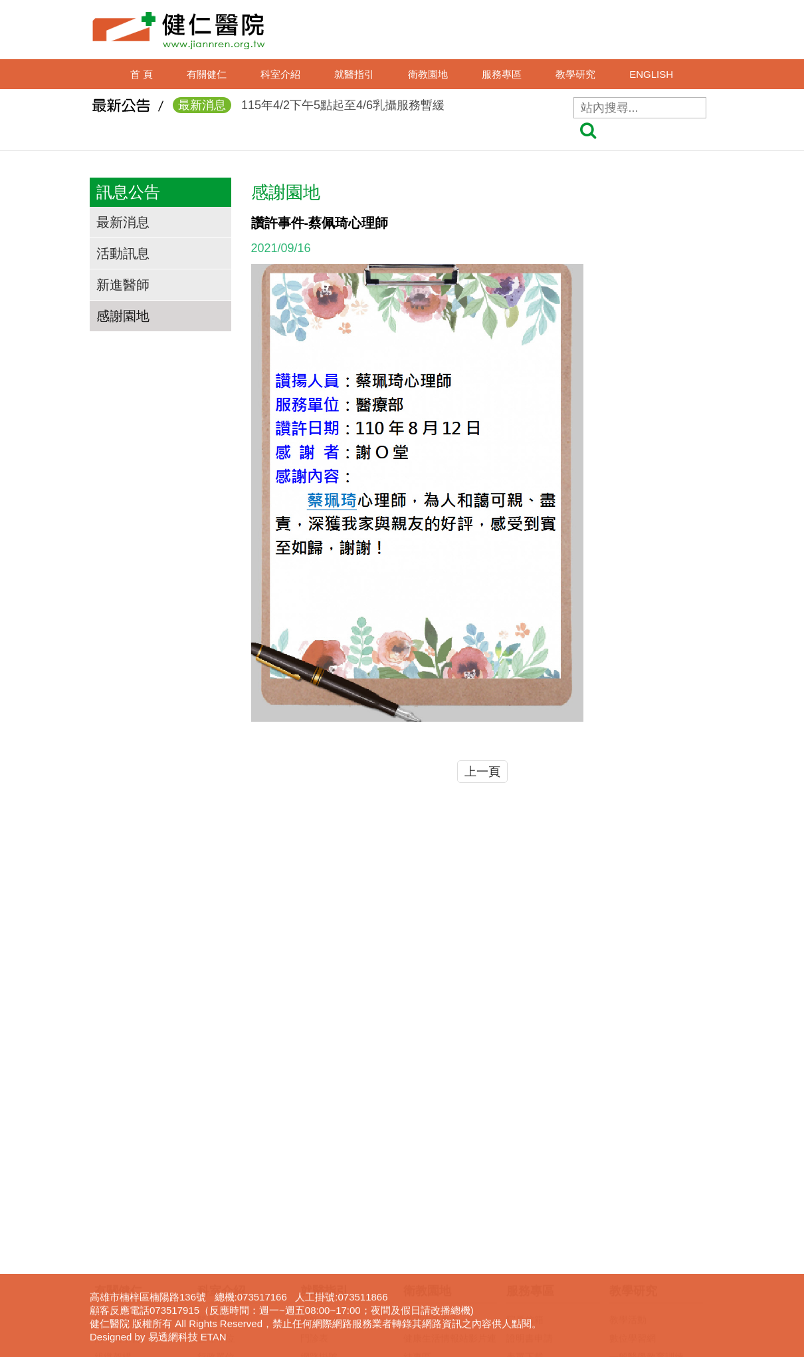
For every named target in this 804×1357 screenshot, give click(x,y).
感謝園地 (123, 316)
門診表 (314, 1136)
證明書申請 (529, 1136)
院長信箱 (525, 1118)
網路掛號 (319, 1155)
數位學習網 (632, 1136)
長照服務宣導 (534, 1267)
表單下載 (525, 1155)
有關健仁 (207, 74)
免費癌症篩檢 (431, 1230)
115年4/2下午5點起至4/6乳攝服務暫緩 (309, 110)
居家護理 (525, 1192)
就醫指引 (354, 74)
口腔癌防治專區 (435, 1211)
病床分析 (319, 1286)
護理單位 (216, 1136)
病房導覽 (319, 1304)
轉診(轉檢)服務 (331, 1248)
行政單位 (216, 1155)
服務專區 (502, 74)
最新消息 (123, 222)
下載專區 (628, 1248)
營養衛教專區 (431, 1248)
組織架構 (113, 1155)
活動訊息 (123, 253)
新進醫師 (123, 284)
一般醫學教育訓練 (646, 1155)
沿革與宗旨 (117, 1136)
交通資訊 (113, 1192)
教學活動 (628, 1118)
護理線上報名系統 (646, 1211)
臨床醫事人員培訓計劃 (655, 1174)
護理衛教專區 (431, 1118)
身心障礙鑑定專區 (543, 1286)
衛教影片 (422, 1174)
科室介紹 (280, 74)
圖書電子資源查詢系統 (655, 1230)
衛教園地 (428, 74)
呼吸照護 (525, 1211)
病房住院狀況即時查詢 (346, 1267)
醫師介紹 (319, 1118)
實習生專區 (632, 1192)
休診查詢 (319, 1192)
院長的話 (113, 1118)
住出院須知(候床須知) (345, 1211)
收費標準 (319, 1230)
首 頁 (141, 74)
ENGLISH (651, 74)
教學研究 (575, 74)
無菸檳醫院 (426, 1192)
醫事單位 (216, 1118)
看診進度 (319, 1174)
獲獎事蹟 (113, 1174)
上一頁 (482, 771)
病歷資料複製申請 (543, 1174)
